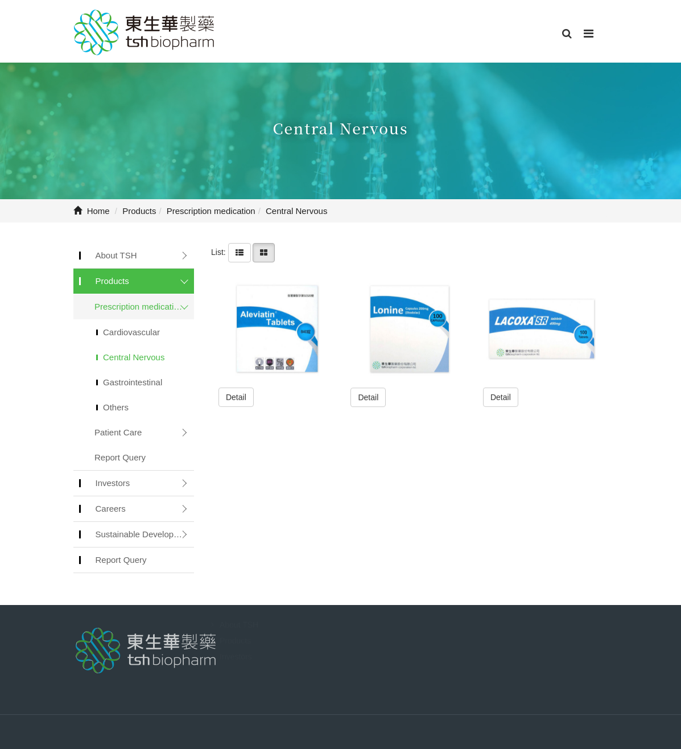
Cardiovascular (131, 332)
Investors (113, 483)
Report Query (120, 457)
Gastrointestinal (132, 382)
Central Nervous (133, 357)
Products (112, 281)
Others (116, 407)
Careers (111, 508)
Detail (236, 396)
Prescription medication (138, 306)
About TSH (116, 255)
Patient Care (118, 432)
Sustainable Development (144, 534)
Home (91, 211)
